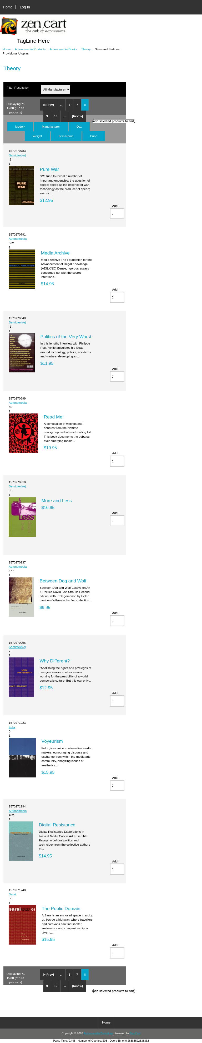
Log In (25, 7)
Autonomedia (18, 238)
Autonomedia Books (63, 49)
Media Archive (55, 253)
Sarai (12, 894)
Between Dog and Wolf (63, 580)
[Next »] (77, 116)
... (61, 104)
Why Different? (55, 660)
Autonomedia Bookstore (98, 1033)
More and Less (57, 500)
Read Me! (54, 417)
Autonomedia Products (30, 49)
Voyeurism (52, 741)
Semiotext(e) (17, 155)
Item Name (66, 136)
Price (93, 136)
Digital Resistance (57, 824)
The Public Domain (61, 908)
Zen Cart (135, 1033)
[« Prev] (48, 104)
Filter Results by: (18, 87)
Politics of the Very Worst (66, 336)
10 (55, 116)
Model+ (20, 126)
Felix (12, 727)
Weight (37, 136)
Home (8, 7)
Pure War (49, 169)
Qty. (79, 126)
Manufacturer (51, 126)
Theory (86, 49)
